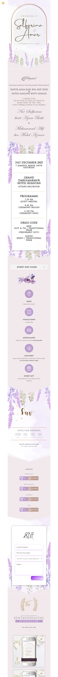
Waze (29, 300)
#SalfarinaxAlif (29, 336)
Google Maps (29, 318)
